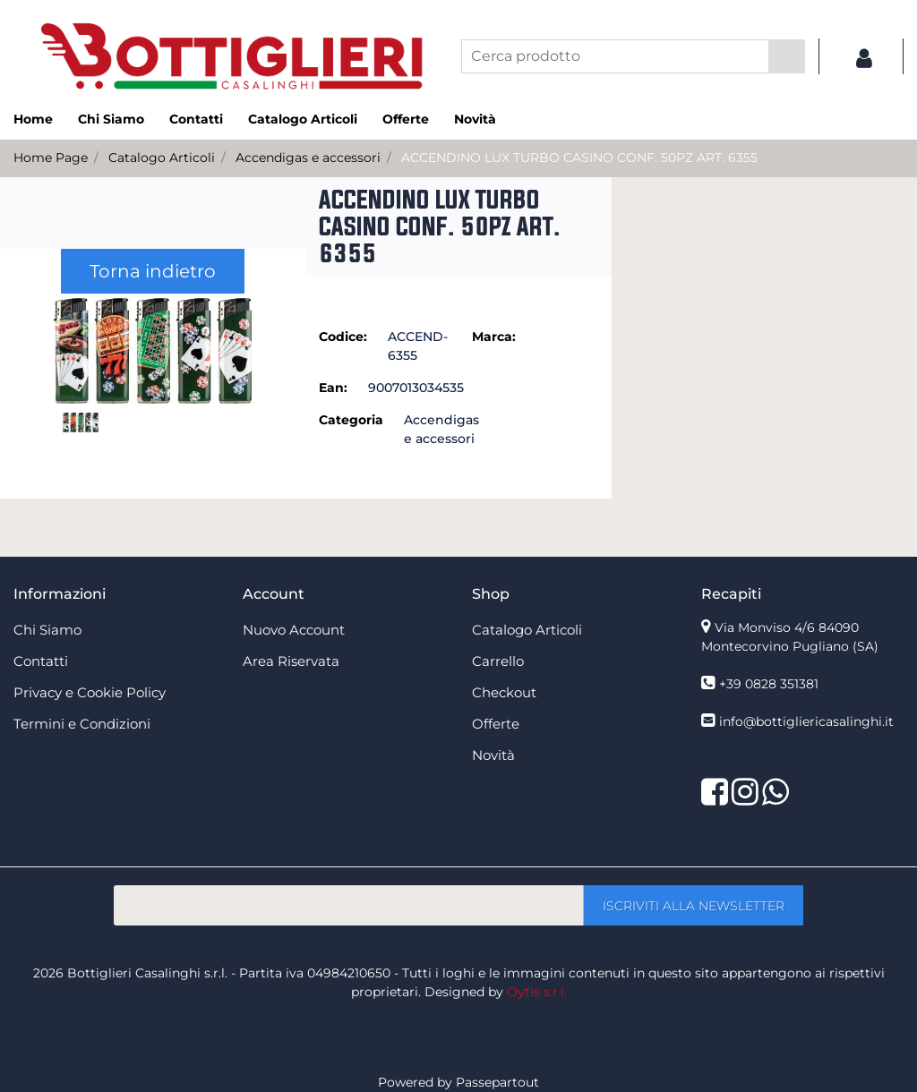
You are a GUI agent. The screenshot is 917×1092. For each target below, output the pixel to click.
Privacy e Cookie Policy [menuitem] (89, 692)
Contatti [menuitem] (196, 119)
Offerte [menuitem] (405, 119)
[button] (786, 56)
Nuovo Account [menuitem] (294, 629)
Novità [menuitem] (475, 119)
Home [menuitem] (33, 119)
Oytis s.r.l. (537, 992)
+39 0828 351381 (768, 684)
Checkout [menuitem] (504, 692)
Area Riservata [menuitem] (291, 661)
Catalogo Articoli (161, 157)
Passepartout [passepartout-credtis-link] (497, 1082)
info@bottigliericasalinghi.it (806, 721)
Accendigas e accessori (308, 157)
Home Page (50, 157)
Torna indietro (153, 271)
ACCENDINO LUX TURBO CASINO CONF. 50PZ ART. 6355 (579, 157)
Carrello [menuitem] (498, 661)
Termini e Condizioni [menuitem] (81, 723)
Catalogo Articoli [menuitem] (302, 119)
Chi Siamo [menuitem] (111, 119)
